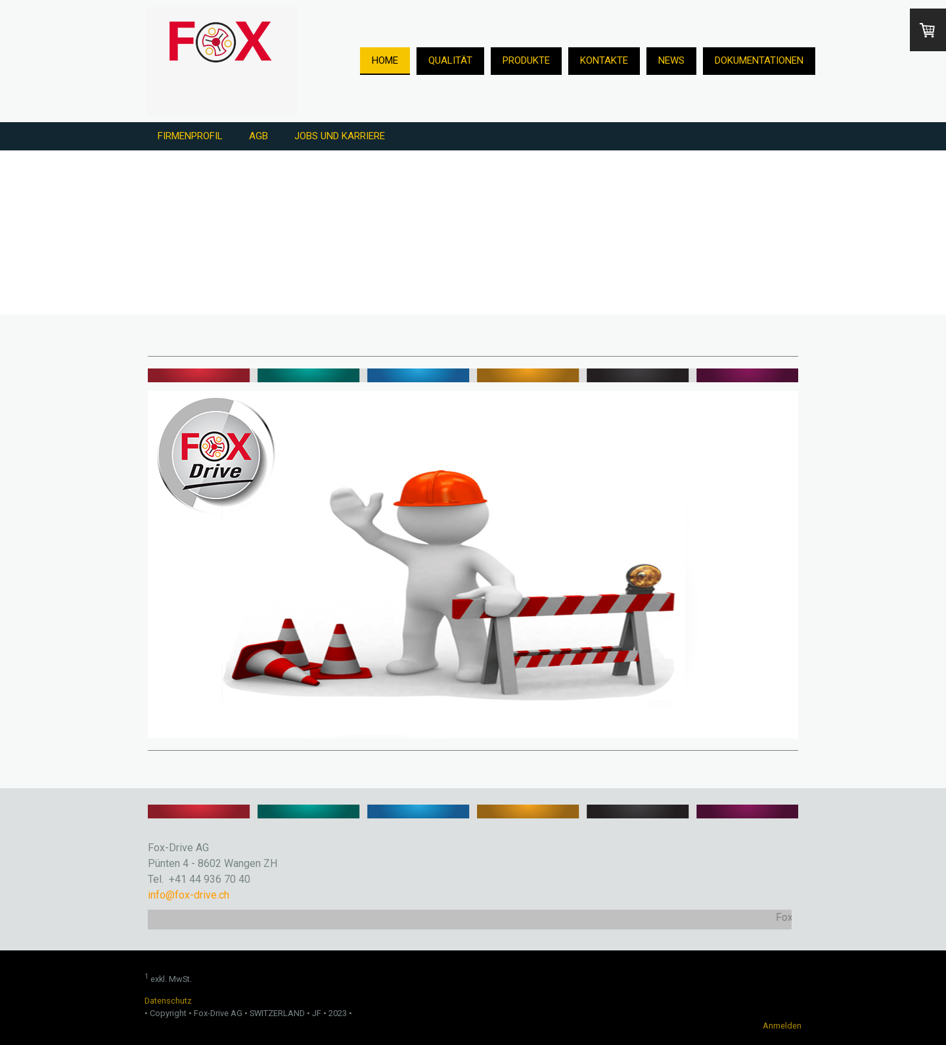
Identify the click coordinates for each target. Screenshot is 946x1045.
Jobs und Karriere (339, 136)
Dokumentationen (759, 60)
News (671, 60)
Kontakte (604, 60)
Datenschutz (168, 1001)
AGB (258, 136)
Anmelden (782, 1026)
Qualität (450, 60)
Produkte (526, 60)
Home (385, 60)
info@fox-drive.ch (188, 895)
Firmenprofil (190, 136)
